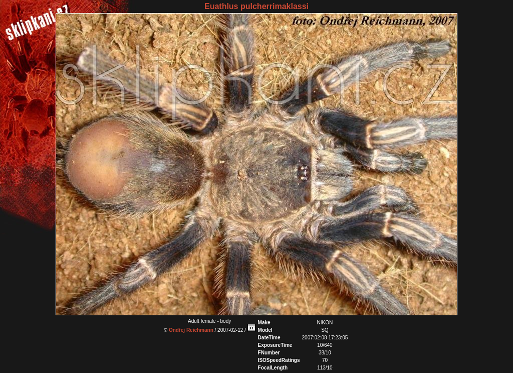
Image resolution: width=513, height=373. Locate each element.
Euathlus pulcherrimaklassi (256, 6)
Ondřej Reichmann (191, 330)
